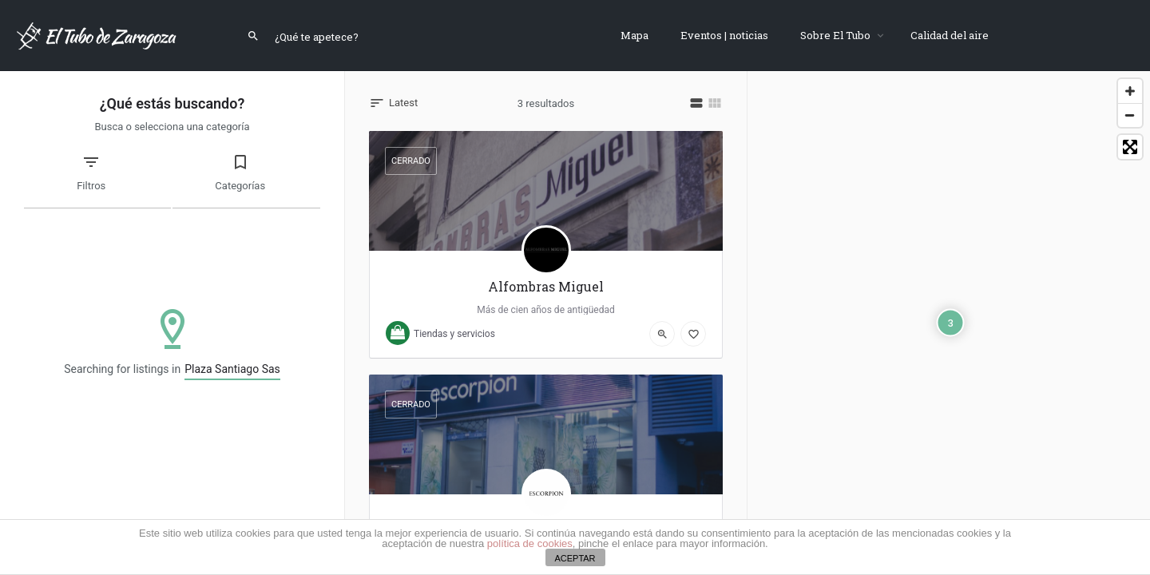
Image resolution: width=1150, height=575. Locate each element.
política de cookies (530, 543)
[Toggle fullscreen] (1130, 147)
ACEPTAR (574, 558)
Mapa (634, 35)
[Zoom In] (1130, 91)
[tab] (97, 180)
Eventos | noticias (724, 35)
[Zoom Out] (1130, 115)
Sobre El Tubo (835, 35)
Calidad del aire (949, 35)
